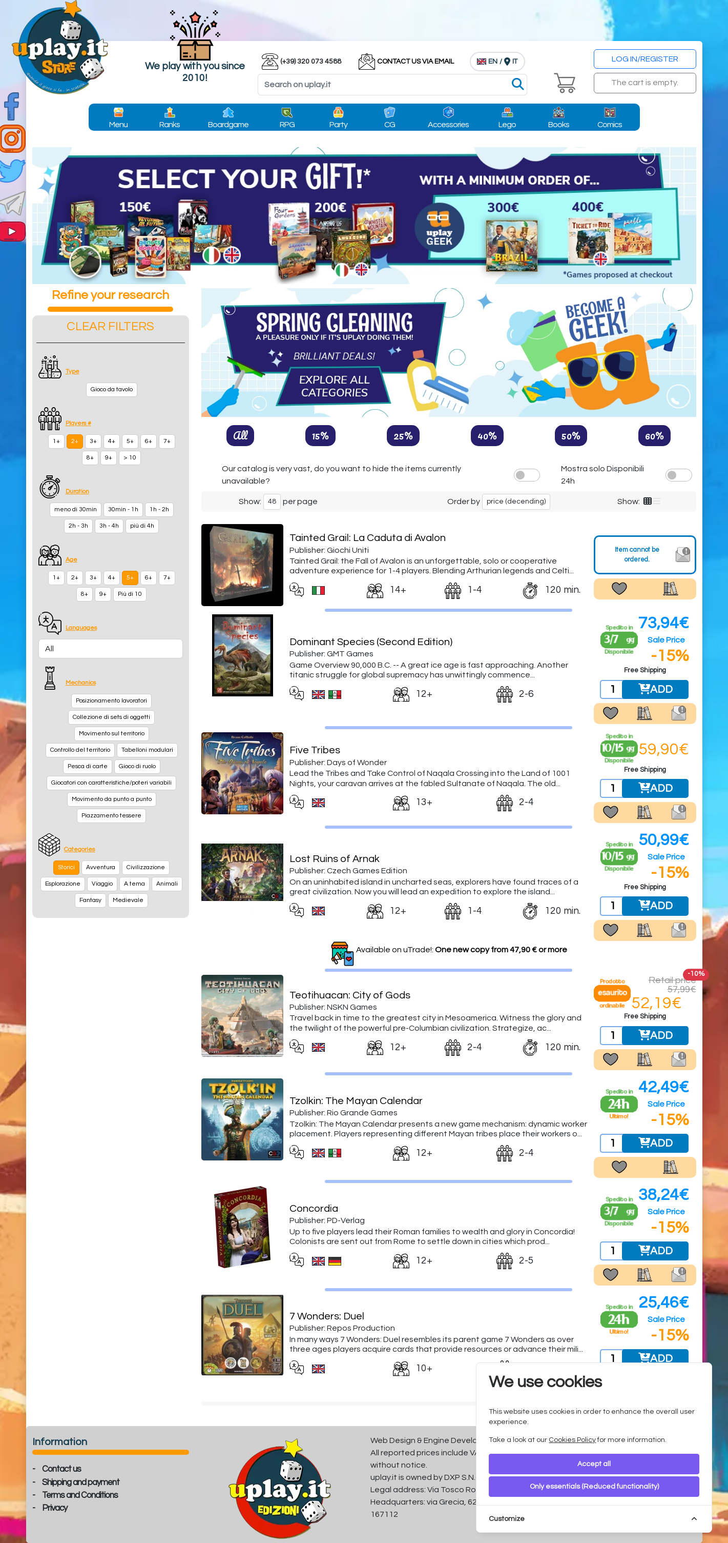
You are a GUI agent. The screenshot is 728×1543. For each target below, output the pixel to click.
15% (320, 435)
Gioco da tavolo (112, 389)
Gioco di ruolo (137, 766)
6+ (148, 441)
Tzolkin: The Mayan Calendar (356, 1101)
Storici (66, 867)
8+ (90, 457)
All (240, 435)
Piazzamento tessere (111, 815)
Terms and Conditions (80, 1495)
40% (487, 435)
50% (570, 435)
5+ (130, 441)
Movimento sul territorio (111, 733)
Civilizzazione (146, 867)
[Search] (392, 84)
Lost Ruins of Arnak (334, 859)
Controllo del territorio (80, 750)
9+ (108, 457)
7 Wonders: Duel (326, 1316)
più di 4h (142, 526)
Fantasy (90, 900)
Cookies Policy (572, 1440)
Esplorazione (62, 883)
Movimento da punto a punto (112, 799)
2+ (74, 441)
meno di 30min (75, 509)
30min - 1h (123, 509)
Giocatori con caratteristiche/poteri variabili (111, 782)
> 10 (129, 457)
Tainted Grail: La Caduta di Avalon (367, 538)
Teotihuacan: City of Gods (349, 995)
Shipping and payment (80, 1482)
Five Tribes (314, 750)
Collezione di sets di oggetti (111, 717)
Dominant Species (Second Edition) (370, 642)
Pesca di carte (88, 766)
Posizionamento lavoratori (111, 700)
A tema (134, 883)
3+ (93, 441)
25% (403, 435)
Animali (167, 883)
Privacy (54, 1508)
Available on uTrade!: (461, 950)
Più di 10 (130, 594)
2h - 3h (78, 526)
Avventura (100, 867)
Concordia (313, 1209)
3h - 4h (109, 526)
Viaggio (102, 883)
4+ (111, 441)
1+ (56, 441)
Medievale (128, 900)
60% (654, 435)
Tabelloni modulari (147, 750)
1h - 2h (159, 509)
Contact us (61, 1469)
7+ (167, 441)
